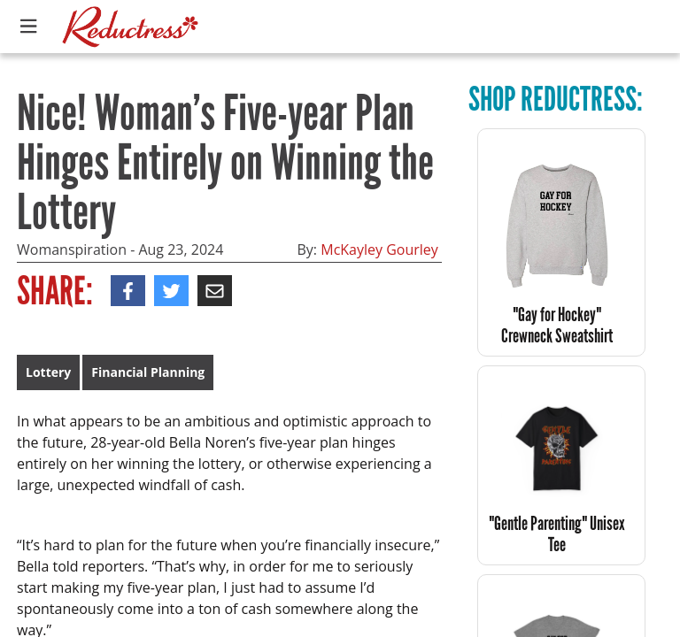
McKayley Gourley (379, 249)
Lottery (48, 372)
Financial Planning (148, 372)
